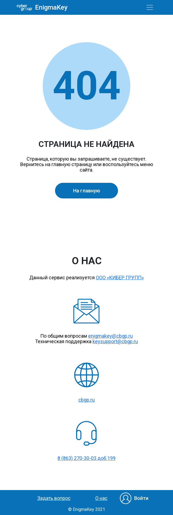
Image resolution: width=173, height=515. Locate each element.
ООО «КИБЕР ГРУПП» (120, 277)
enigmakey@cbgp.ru (110, 336)
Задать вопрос (54, 498)
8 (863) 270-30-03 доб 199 (86, 458)
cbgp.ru (86, 400)
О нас (101, 498)
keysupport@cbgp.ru (115, 341)
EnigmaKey (49, 7)
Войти (141, 498)
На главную (86, 191)
